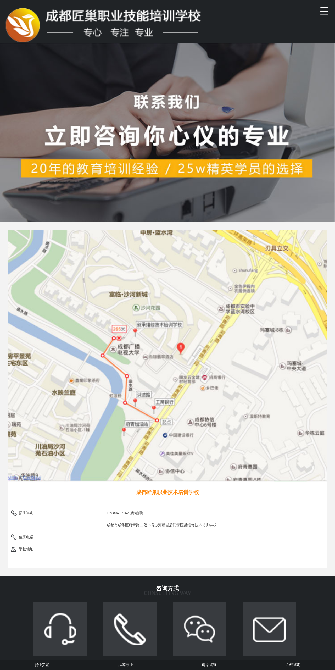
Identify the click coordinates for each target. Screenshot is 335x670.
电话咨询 (209, 665)
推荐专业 (125, 665)
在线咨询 (293, 665)
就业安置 (42, 665)
